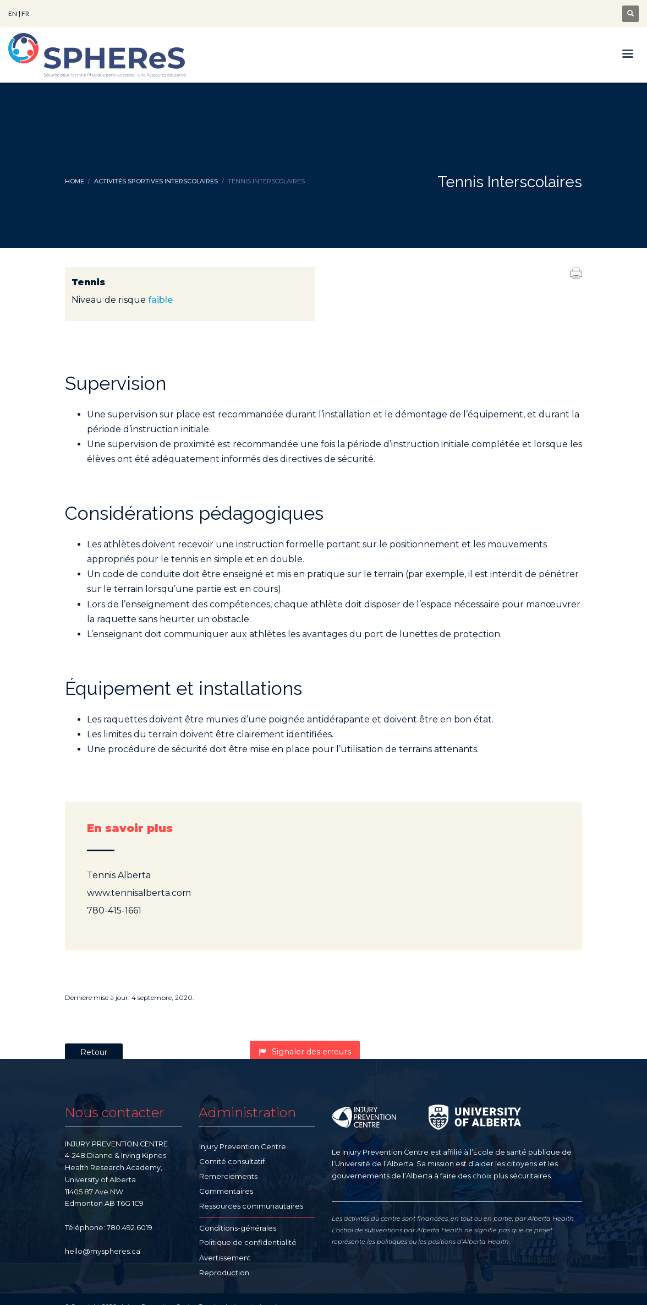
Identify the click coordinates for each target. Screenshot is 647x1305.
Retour (93, 1052)
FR (25, 13)
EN (12, 13)
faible (160, 300)
